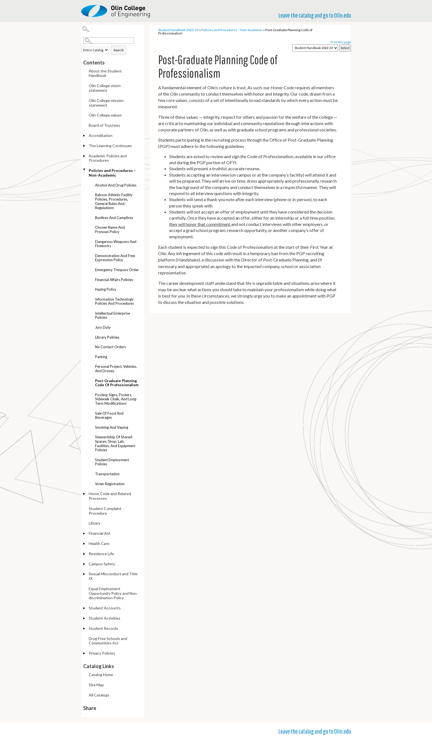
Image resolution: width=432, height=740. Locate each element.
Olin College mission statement (106, 102)
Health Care (99, 543)
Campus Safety (102, 563)
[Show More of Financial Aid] (84, 534)
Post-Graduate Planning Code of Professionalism (116, 383)
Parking (101, 357)
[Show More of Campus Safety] (84, 564)
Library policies (107, 337)
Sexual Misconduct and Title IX (113, 576)
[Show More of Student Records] (84, 629)
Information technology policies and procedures (114, 301)
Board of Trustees (104, 125)
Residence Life (101, 553)
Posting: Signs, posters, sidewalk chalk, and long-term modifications (116, 399)
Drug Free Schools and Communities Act (108, 641)
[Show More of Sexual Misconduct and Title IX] (84, 574)
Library (94, 523)
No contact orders (110, 347)
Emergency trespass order (117, 270)
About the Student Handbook (105, 73)
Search (119, 50)
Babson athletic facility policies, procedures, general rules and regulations (114, 201)
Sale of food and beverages (109, 415)
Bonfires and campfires (114, 217)
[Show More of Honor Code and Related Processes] (84, 494)
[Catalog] (315, 48)
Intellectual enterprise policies (112, 315)
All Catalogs (99, 695)
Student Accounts (105, 608)
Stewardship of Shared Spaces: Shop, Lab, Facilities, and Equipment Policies (115, 443)
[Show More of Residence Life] (84, 554)
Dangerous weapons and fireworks (115, 243)
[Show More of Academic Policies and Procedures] (84, 156)
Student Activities (104, 618)
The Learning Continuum (110, 145)
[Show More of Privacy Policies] (84, 653)
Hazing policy (105, 289)
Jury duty (103, 327)
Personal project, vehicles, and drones (116, 368)
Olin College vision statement (105, 88)
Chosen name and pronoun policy (110, 229)
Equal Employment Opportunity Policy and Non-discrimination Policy (113, 593)
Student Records (103, 628)
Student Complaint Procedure (105, 510)
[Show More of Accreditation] (84, 136)
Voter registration (110, 484)
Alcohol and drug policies (115, 185)
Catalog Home (101, 674)
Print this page (341, 42)
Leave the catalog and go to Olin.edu (314, 15)
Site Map (96, 684)
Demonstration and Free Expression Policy (115, 257)
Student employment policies (112, 462)
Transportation (107, 474)
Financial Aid (99, 533)
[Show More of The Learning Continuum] (84, 146)
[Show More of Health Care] (84, 544)
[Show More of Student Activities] (84, 618)
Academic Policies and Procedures (108, 158)
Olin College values (105, 115)
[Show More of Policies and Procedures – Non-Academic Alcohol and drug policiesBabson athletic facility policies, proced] (84, 169)
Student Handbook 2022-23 (178, 30)
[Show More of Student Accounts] (84, 608)
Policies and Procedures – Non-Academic (112, 172)
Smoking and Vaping (111, 427)
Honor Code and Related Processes (110, 496)
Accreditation (100, 135)
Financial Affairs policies (114, 279)
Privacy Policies (102, 653)
